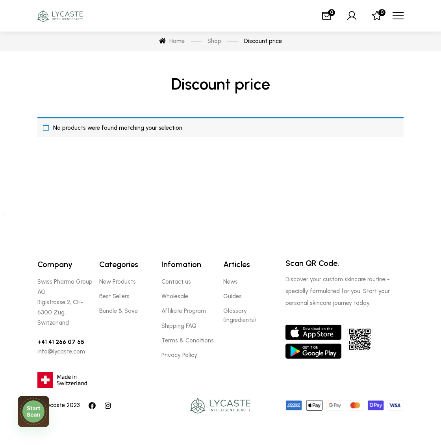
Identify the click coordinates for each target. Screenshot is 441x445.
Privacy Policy (179, 355)
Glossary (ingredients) (239, 315)
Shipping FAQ (178, 325)
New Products (117, 281)
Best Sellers (114, 296)
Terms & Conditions (187, 340)
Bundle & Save (118, 310)
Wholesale (174, 296)
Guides (232, 296)
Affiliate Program (183, 310)
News (230, 281)
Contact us (176, 281)
